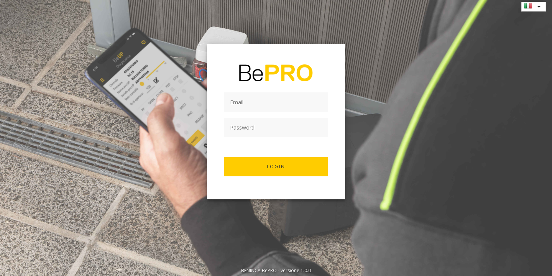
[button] (538, 6)
